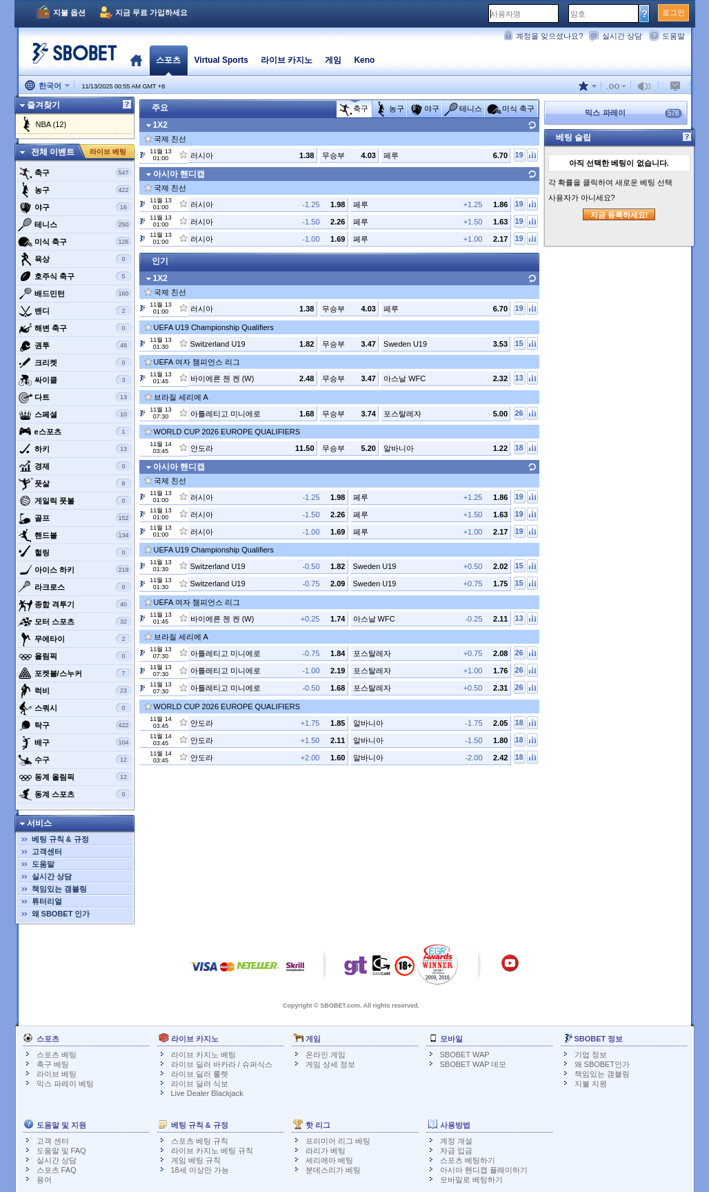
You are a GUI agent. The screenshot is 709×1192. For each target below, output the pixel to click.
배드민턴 (75, 293)
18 (519, 447)
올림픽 (75, 656)
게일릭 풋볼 (75, 500)
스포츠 (168, 60)
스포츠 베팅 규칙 (199, 1141)
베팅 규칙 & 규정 (60, 839)
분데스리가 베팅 (333, 1170)
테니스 (75, 224)
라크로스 (75, 587)
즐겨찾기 (43, 105)
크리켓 (75, 362)
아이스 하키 (75, 569)
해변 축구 (75, 328)
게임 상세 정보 (330, 1064)
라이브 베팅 (108, 151)
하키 (75, 448)
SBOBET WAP (465, 1054)
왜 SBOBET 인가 (61, 914)
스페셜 (75, 414)
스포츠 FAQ (57, 1170)
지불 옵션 (69, 12)
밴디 (75, 310)
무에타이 (75, 638)
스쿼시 (75, 707)
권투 (75, 345)
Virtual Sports (221, 60)
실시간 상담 (622, 36)
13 (519, 378)
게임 (333, 60)
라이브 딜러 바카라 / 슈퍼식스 (221, 1064)
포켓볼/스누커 (75, 673)
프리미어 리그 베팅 (338, 1141)
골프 (75, 518)
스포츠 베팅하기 (467, 1160)
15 (519, 343)
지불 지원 (591, 1083)
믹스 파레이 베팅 (65, 1083)
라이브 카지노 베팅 (203, 1054)
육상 (75, 259)
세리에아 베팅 (329, 1160)
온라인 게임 (326, 1054)
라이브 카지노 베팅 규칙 (212, 1150)
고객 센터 (53, 1141)
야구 (75, 207)
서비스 (39, 823)
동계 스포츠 (75, 794)
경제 (75, 466)
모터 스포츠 (75, 621)
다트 (75, 397)
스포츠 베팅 (57, 1054)
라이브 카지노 (286, 60)
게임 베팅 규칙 (196, 1160)
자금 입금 (456, 1150)
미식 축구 (75, 241)
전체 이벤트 (52, 152)
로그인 (673, 12)
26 (519, 413)
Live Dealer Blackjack (207, 1093)
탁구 (75, 725)
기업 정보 (591, 1054)
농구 (75, 190)
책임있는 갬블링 (59, 889)
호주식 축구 (75, 276)
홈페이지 (136, 60)
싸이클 (75, 379)
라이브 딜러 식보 (199, 1083)
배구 (75, 742)
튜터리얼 (47, 901)
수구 (75, 759)
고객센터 (47, 851)
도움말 (673, 36)
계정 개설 (456, 1141)
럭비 (75, 690)
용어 (44, 1179)
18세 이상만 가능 (200, 1170)
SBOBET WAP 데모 (473, 1064)
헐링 (75, 552)
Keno (364, 60)
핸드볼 (75, 535)
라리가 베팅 (326, 1150)
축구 (75, 172)
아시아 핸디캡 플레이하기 (484, 1170)
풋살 (75, 483)
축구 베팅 (53, 1064)
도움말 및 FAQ (61, 1150)
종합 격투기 (75, 604)
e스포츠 (75, 431)
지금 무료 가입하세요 (151, 12)
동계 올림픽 (75, 777)
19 (519, 155)
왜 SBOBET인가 (602, 1064)
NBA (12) (51, 124)
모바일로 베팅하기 (471, 1179)
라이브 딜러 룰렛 (199, 1074)
